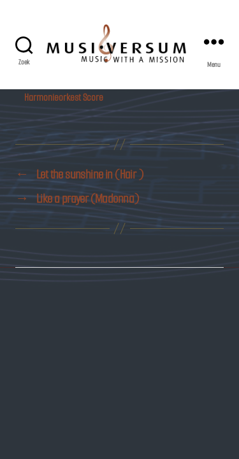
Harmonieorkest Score (63, 97)
